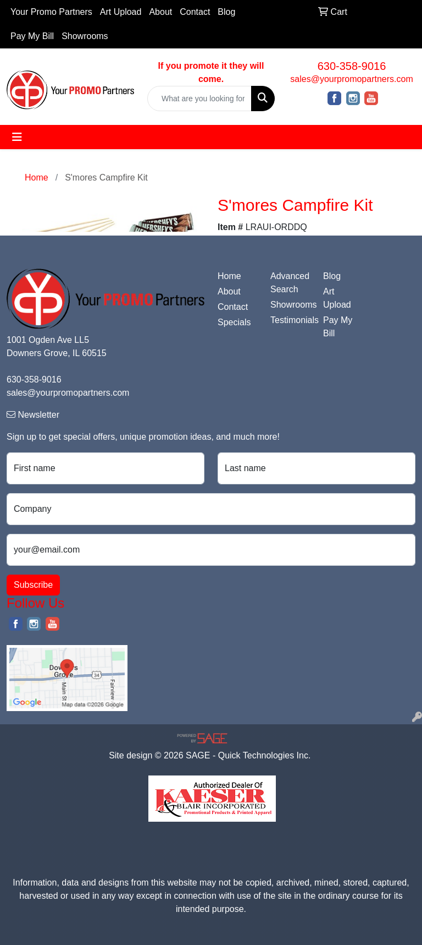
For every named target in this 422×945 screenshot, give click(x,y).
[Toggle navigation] (17, 137)
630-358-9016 (352, 66)
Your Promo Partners (51, 12)
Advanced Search (289, 282)
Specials (234, 322)
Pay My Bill (32, 36)
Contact (195, 12)
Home (229, 276)
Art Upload (121, 12)
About (160, 12)
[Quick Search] (199, 98)
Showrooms (85, 36)
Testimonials (290, 320)
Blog (226, 12)
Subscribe (33, 584)
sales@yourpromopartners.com (351, 79)
